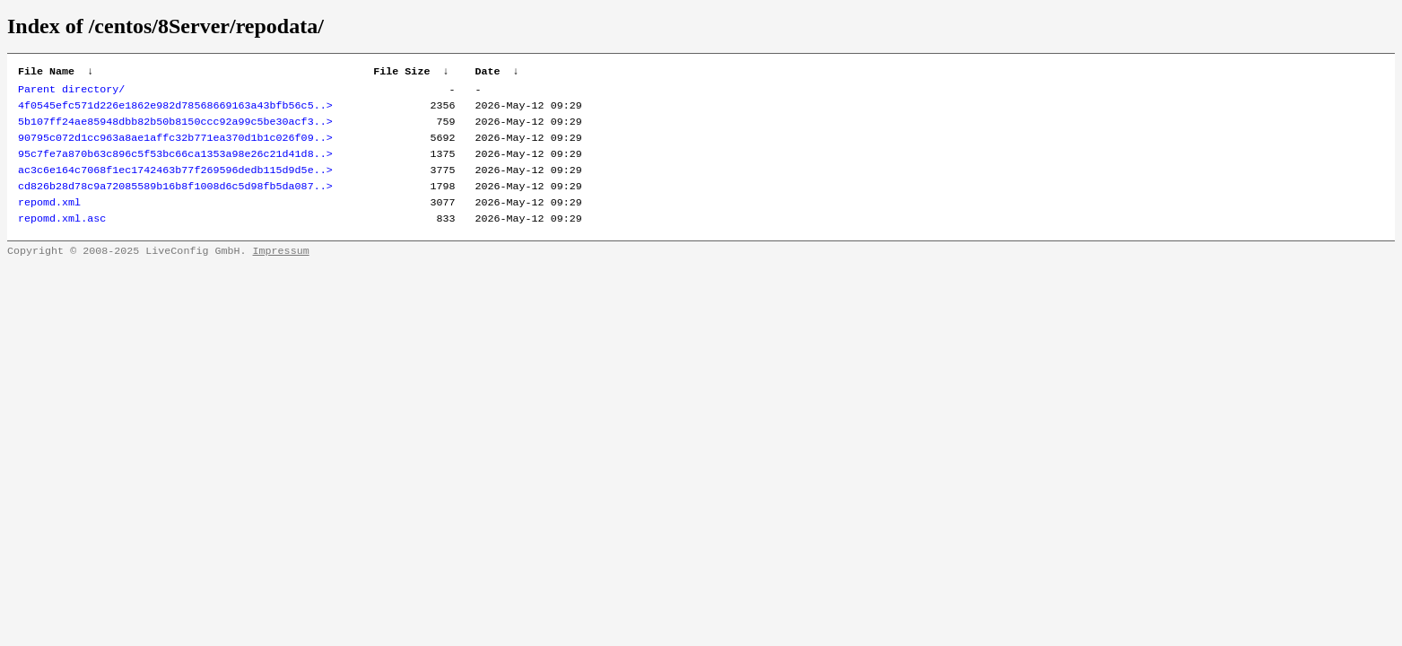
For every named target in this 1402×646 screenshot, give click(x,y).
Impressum (281, 270)
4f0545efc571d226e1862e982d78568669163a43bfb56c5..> (175, 110)
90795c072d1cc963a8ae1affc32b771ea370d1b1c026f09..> (175, 146)
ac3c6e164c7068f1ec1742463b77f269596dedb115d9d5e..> (175, 182)
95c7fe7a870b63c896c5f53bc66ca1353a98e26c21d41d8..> (175, 164)
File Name (46, 72)
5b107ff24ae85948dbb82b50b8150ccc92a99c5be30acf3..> (175, 128)
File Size (401, 72)
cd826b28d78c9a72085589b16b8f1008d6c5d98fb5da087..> (175, 200)
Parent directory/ (71, 92)
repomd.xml (49, 218)
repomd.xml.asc (62, 236)
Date (487, 72)
